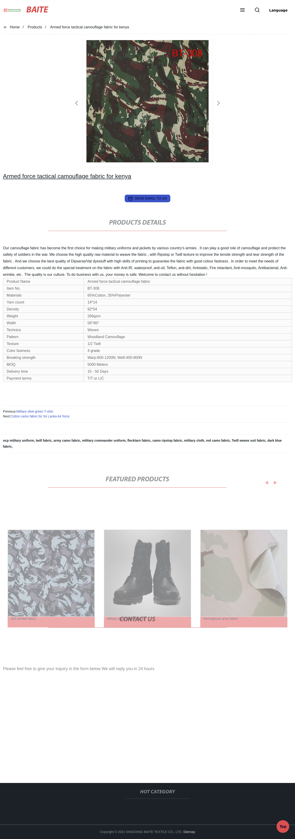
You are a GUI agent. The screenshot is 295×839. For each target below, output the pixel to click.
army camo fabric (66, 440)
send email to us (147, 198)
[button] (242, 10)
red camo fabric (218, 440)
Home (15, 27)
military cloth (194, 440)
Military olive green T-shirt (34, 411)
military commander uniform (104, 440)
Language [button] (278, 10)
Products (35, 27)
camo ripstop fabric (167, 440)
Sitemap (189, 832)
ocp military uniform (18, 440)
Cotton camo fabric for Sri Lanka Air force (39, 416)
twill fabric (44, 440)
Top (283, 825)
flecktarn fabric (138, 440)
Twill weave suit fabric (249, 440)
